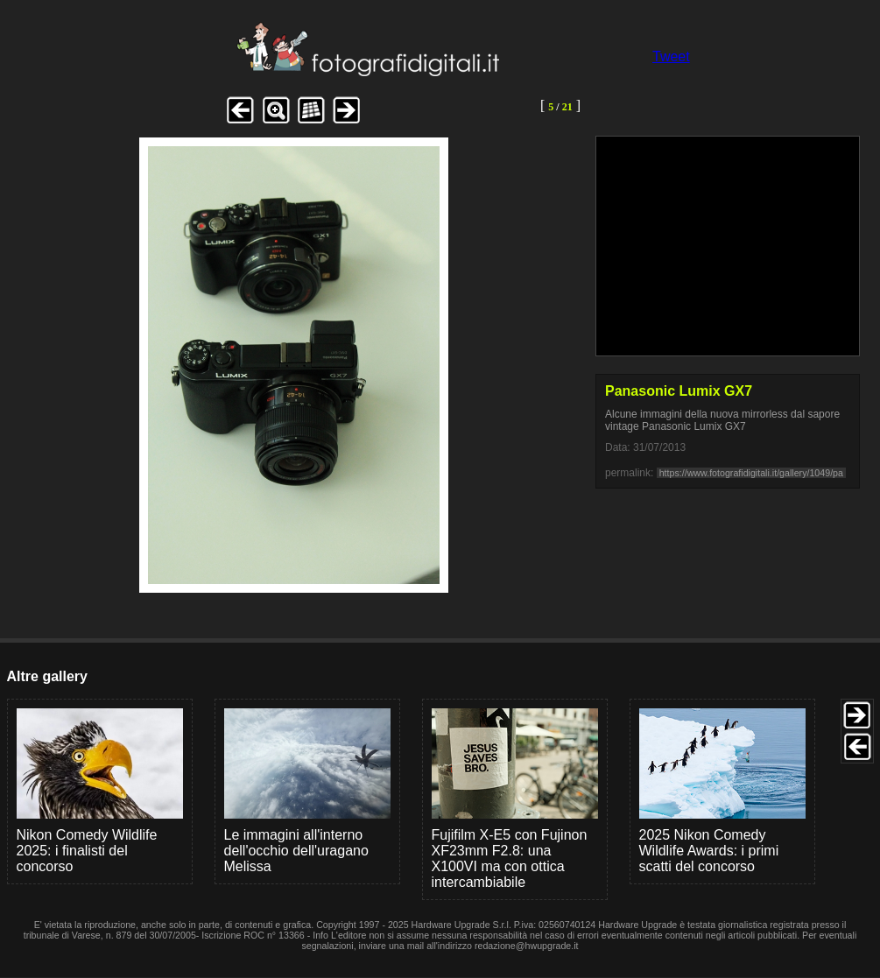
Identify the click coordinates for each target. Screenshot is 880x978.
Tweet (671, 56)
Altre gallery (47, 676)
